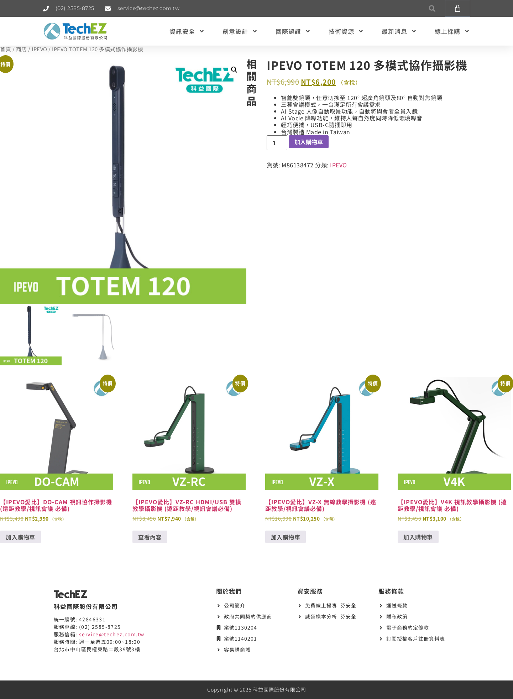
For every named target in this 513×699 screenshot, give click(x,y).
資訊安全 (187, 31)
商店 (21, 49)
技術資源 (346, 31)
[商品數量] (277, 142)
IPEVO (39, 49)
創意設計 (240, 31)
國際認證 (293, 31)
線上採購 (452, 31)
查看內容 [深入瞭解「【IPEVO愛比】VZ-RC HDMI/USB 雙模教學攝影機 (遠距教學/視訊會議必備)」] (150, 537)
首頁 (5, 49)
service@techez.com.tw (111, 634)
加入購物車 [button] (20, 537)
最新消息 (399, 31)
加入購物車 (308, 141)
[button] (432, 8)
